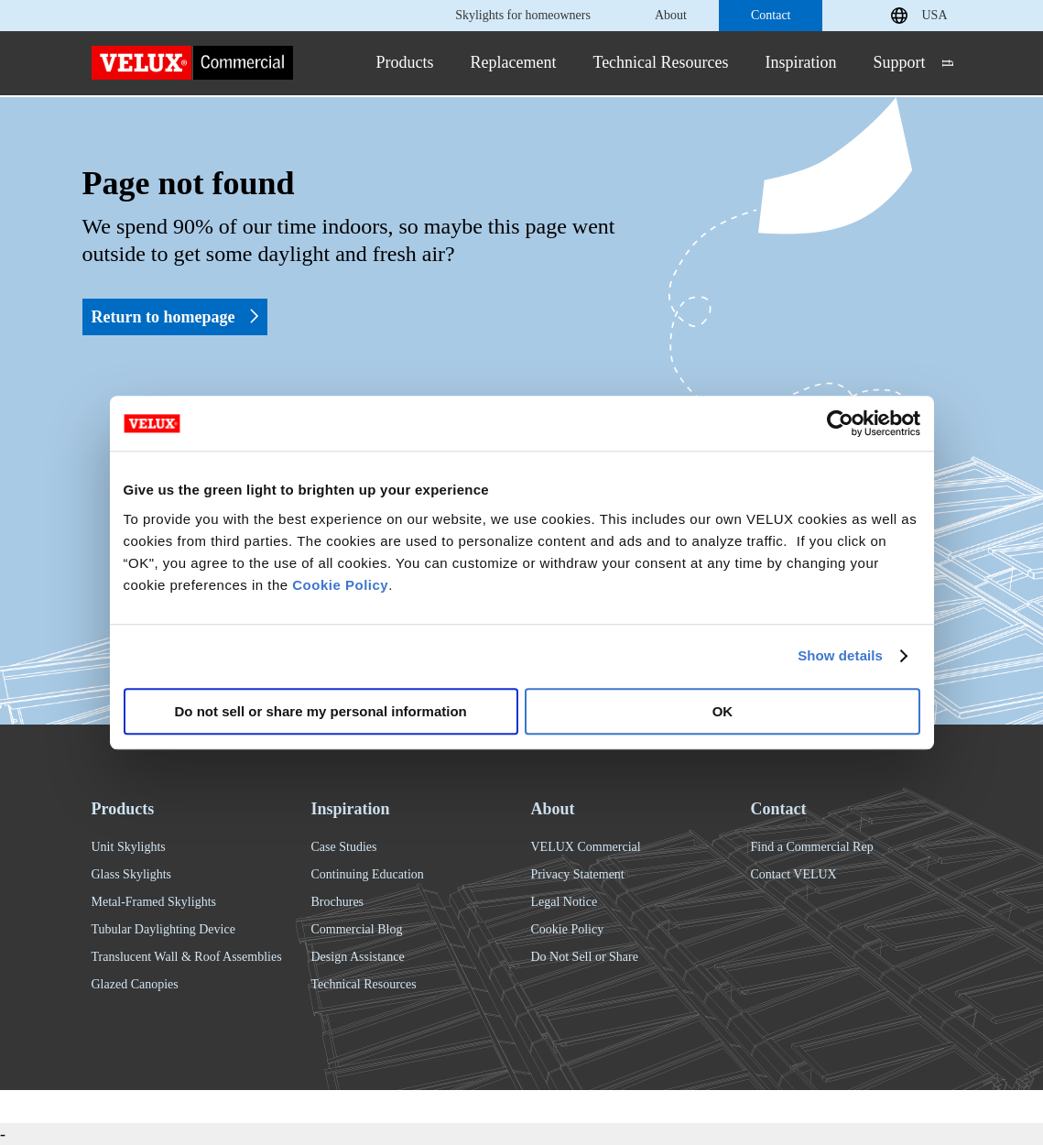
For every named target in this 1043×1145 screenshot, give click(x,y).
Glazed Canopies (135, 984)
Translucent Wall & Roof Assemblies (187, 957)
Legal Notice (564, 902)
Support (900, 62)
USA (934, 15)
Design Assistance (358, 957)
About (671, 15)
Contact (771, 15)
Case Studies (344, 847)
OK (722, 711)
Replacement (513, 62)
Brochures (337, 902)
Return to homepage (175, 317)
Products (404, 62)
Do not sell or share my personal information (321, 711)
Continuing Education (367, 874)
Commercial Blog (357, 929)
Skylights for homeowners (523, 15)
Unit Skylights (129, 847)
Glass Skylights (132, 874)
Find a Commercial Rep (812, 847)
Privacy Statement (578, 874)
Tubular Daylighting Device (163, 929)
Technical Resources (660, 62)
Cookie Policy (340, 585)
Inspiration (801, 62)
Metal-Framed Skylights (154, 902)
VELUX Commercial (586, 847)
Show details (840, 655)
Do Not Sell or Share (584, 957)
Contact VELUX (794, 874)
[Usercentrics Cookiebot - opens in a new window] (840, 423)
